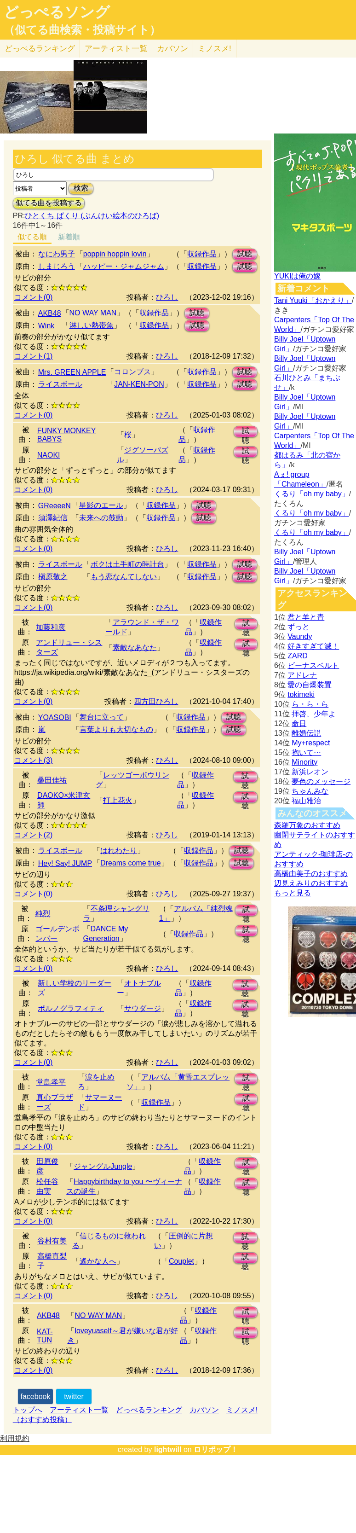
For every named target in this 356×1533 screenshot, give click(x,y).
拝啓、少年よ (314, 714)
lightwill (168, 1449)
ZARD (297, 656)
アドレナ (302, 675)
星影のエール (101, 505)
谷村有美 (52, 1241)
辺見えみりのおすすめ (311, 883)
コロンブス (132, 372)
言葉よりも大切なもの (116, 729)
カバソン (172, 48)
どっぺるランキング (149, 1410)
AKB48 (49, 313)
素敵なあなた (135, 647)
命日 (299, 723)
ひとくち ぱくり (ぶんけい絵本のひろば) (92, 216)
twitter (74, 1396)
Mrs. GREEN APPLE (72, 372)
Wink (46, 326)
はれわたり (118, 850)
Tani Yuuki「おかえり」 (313, 300)
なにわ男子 (56, 254)
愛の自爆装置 (309, 685)
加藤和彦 (50, 627)
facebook (36, 1396)
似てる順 (32, 237)
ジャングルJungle (103, 1166)
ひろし (167, 297)
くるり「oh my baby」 (311, 494)
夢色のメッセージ (321, 781)
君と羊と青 (305, 617)
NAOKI (48, 455)
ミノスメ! (214, 48)
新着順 (69, 237)
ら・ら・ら (310, 704)
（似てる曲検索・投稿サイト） (82, 30)
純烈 (42, 913)
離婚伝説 (306, 733)
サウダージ (142, 1008)
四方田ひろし (156, 701)
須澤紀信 (53, 518)
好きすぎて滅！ (313, 646)
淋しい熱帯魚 (91, 325)
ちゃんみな (310, 791)
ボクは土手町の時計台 (127, 564)
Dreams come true (130, 863)
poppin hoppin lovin (115, 254)
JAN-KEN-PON (139, 384)
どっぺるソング (57, 12)
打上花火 (117, 800)
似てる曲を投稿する (49, 203)
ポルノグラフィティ (71, 1008)
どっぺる (40, 48)
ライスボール (60, 384)
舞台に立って (102, 717)
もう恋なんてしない (124, 577)
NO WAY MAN (93, 313)
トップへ (27, 1410)
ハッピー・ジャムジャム (123, 266)
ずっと (298, 627)
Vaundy (299, 636)
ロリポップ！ (216, 1449)
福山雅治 (306, 801)
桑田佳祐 (52, 780)
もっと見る (292, 893)
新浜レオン (310, 772)
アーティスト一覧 (79, 1410)
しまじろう (56, 266)
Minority (304, 762)
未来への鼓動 (101, 518)
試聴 (244, 254)
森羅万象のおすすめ (307, 825)
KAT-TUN (44, 1336)
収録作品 (202, 254)
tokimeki (301, 694)
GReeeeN (54, 506)
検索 (81, 188)
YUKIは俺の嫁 (297, 276)
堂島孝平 (51, 1082)
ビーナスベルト (313, 665)
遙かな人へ (98, 1261)
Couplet (181, 1261)
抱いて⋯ (306, 752)
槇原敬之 (53, 577)
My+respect (311, 743)
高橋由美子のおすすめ (311, 873)
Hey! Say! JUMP (65, 863)
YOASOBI (54, 717)
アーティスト (116, 48)
